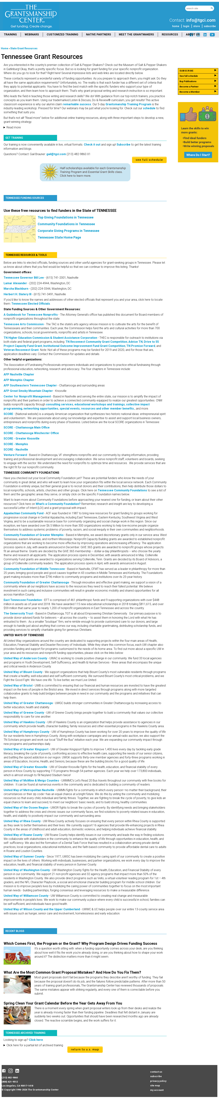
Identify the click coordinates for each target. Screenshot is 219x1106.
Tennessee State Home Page (59, 237)
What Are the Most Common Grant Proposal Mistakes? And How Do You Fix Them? (72, 972)
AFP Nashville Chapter (19, 374)
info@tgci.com (200, 20)
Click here (36, 1040)
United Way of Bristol (18, 685)
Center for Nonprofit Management (27, 396)
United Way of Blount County (23, 672)
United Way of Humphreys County (26, 731)
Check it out (92, 144)
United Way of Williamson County (26, 895)
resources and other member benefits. (108, 408)
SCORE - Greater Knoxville (21, 438)
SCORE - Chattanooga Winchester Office (31, 433)
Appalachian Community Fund (23, 513)
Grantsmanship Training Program (128, 104)
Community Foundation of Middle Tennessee (34, 569)
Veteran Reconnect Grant (21, 350)
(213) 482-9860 (10, 1077)
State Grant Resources (23, 48)
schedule (148, 108)
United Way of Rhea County (22, 821)
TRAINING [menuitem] (10, 34)
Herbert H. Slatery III (17, 294)
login (186, 26)
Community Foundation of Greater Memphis (34, 535)
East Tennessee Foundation (23, 600)
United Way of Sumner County (24, 856)
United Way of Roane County (23, 835)
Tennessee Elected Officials (30, 303)
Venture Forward (15, 455)
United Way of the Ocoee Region (26, 807)
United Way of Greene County (24, 712)
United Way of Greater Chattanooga (28, 703)
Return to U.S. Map (85, 1049)
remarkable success (76, 104)
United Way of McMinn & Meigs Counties (31, 780)
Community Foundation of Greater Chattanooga (36, 582)
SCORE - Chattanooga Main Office (27, 427)
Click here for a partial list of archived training (35, 1045)
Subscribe (123, 144)
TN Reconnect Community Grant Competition (96, 341)
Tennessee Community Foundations (122, 490)
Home (4, 48)
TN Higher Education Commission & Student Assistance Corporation (50, 337)
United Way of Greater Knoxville (25, 767)
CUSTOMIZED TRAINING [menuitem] (62, 34)
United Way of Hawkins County (24, 722)
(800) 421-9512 (10, 1081)
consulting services (59, 404)
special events (70, 408)
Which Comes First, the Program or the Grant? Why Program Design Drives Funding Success (80, 943)
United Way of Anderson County (25, 658)
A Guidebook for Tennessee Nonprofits (31, 314)
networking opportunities (41, 408)
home (175, 26)
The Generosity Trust (18, 613)
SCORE (8, 414)
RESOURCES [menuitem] (170, 34)
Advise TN (135, 341)
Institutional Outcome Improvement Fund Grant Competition (84, 346)
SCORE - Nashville (16, 449)
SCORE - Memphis (16, 444)
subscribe (210, 26)
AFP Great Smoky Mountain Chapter (28, 391)
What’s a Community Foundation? (58, 504)
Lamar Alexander (15, 283)
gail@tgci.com (56, 154)
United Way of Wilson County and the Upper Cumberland (42, 909)
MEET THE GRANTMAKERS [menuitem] (136, 34)
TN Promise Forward (140, 346)
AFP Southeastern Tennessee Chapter (30, 385)
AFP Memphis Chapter (19, 380)
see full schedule (149, 159)
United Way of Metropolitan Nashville (29, 790)
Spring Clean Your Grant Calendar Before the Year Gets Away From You (63, 1003)
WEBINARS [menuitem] (32, 34)
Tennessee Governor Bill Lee (24, 277)
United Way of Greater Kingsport (26, 749)
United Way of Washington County (27, 870)
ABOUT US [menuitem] (193, 34)
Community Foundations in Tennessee (66, 224)
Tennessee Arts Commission (24, 324)
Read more (14, 127)
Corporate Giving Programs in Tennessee (68, 231)
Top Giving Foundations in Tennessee (65, 217)
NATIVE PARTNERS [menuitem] (98, 34)
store (196, 26)
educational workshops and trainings (99, 404)
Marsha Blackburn (16, 288)
